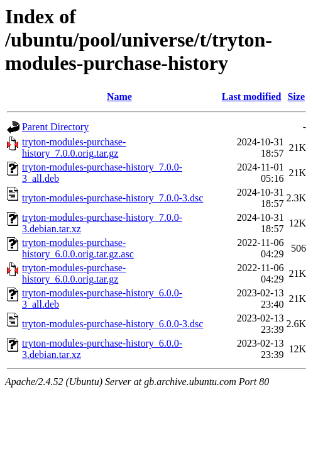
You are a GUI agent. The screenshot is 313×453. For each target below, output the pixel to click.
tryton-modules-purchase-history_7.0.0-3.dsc (112, 198)
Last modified (252, 96)
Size (296, 96)
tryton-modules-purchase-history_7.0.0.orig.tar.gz (74, 148)
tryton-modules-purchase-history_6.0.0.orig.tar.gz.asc (78, 248)
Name (119, 96)
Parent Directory (55, 126)
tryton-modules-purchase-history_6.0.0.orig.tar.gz (74, 273)
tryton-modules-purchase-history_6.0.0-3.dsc (112, 323)
